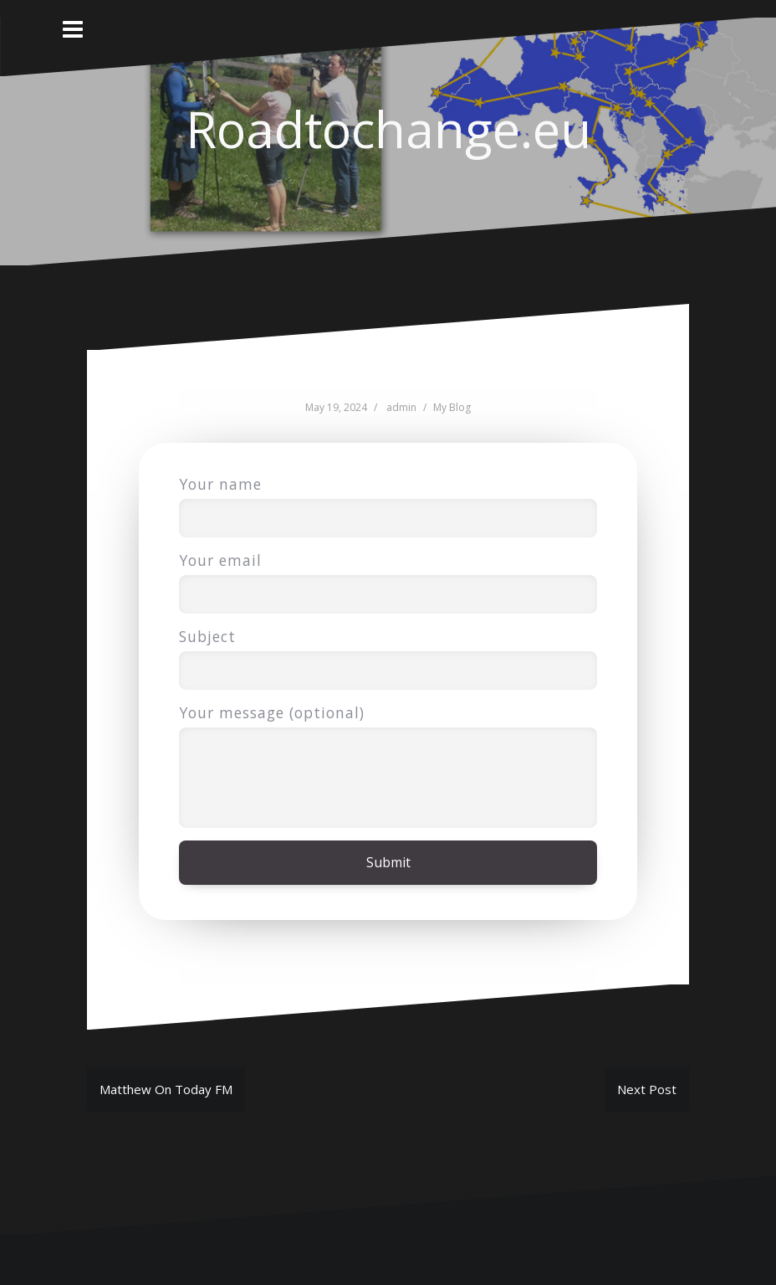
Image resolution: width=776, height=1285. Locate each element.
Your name (388, 501)
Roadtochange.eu (388, 129)
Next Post (646, 1089)
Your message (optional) (388, 727)
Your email (388, 577)
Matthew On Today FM (166, 1089)
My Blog (452, 407)
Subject (388, 653)
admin (401, 407)
